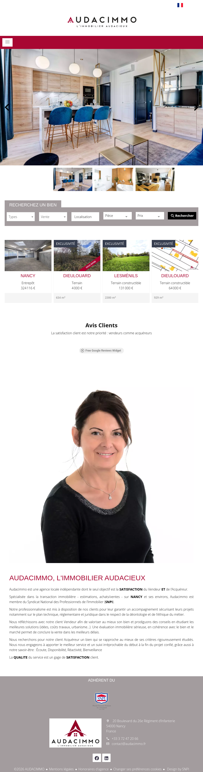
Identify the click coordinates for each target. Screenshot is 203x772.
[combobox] (21, 216)
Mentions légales (61, 769)
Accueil (101, 22)
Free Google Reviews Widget (101, 350)
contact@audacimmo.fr (129, 743)
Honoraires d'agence (93, 769)
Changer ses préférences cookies (137, 769)
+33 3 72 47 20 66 (125, 738)
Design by (177, 769)
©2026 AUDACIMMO (29, 769)
